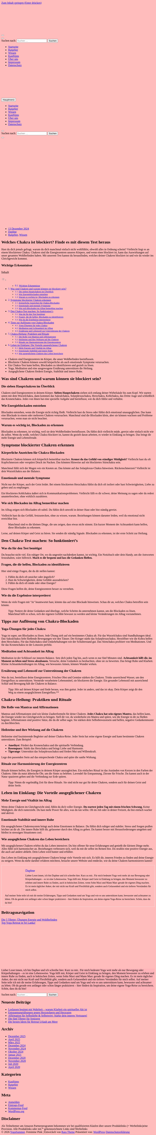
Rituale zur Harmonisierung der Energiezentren (40, 342)
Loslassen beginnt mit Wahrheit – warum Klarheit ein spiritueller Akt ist (47, 1009)
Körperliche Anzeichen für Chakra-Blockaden (39, 303)
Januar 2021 (14, 1054)
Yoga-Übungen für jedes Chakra (33, 325)
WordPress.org (16, 1111)
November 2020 (17, 1060)
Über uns (13, 59)
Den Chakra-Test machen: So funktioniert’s (32, 311)
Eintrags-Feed (16, 1105)
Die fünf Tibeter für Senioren (24, 1018)
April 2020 (14, 1067)
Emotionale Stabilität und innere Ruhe (36, 350)
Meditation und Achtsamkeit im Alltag (36, 328)
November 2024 (17, 1048)
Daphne (12, 231)
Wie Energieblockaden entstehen (33, 294)
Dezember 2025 (17, 1036)
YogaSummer (17, 1132)
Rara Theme (68, 1132)
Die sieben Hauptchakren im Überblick (36, 291)
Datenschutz (15, 65)
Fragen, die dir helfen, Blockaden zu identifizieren (41, 317)
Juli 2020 (13, 1064)
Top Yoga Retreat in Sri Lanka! (18, 922)
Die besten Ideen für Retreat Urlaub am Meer (33, 1021)
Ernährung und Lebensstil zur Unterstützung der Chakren (44, 331)
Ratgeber (13, 49)
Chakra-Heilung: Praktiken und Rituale (30, 334)
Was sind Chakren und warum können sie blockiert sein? (38, 288)
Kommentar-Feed (17, 1108)
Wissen (12, 52)
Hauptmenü (8, 99)
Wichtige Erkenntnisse (29, 285)
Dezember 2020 (17, 1057)
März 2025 (14, 1042)
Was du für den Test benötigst (32, 314)
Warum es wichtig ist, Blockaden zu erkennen (39, 297)
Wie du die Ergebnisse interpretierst (34, 319)
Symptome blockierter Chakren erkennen (31, 300)
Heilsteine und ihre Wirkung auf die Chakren (39, 339)
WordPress (99, 1132)
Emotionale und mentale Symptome (34, 305)
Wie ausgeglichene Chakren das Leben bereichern (41, 353)
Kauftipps (13, 56)
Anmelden (14, 1102)
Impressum (14, 62)
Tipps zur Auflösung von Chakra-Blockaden (32, 322)
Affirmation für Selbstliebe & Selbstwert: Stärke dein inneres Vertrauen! (47, 1015)
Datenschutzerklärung (118, 1132)
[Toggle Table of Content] (3, 279)
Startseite (13, 46)
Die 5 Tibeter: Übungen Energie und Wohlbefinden (29, 919)
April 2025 (14, 1039)
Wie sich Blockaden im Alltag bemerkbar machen (41, 308)
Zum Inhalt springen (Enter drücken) (21, 2)
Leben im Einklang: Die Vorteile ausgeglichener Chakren (39, 345)
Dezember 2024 (17, 1045)
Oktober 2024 (15, 1051)
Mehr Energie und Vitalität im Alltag (35, 348)
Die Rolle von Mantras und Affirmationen (37, 336)
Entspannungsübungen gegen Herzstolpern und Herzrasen (39, 1012)
